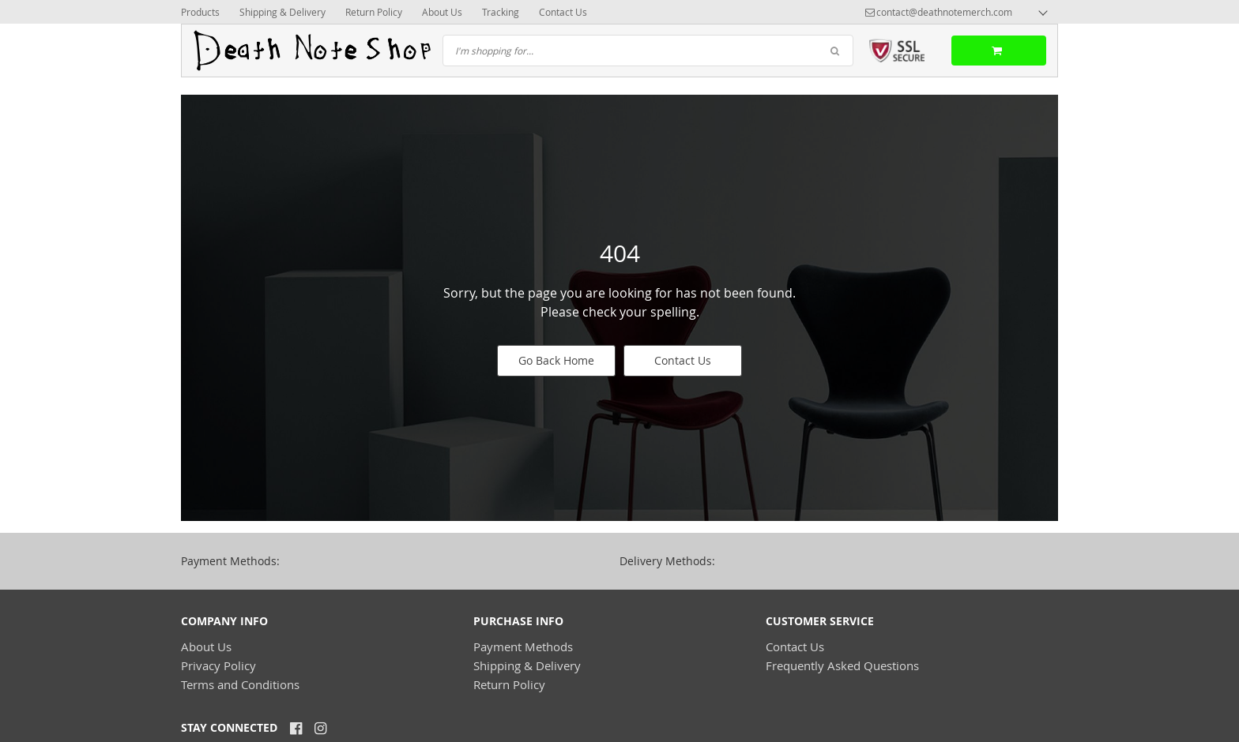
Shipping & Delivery (282, 12)
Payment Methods (523, 646)
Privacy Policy (218, 665)
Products (200, 12)
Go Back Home (556, 360)
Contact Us (563, 12)
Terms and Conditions (240, 684)
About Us (442, 12)
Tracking (500, 12)
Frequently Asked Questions (842, 665)
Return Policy (373, 12)
